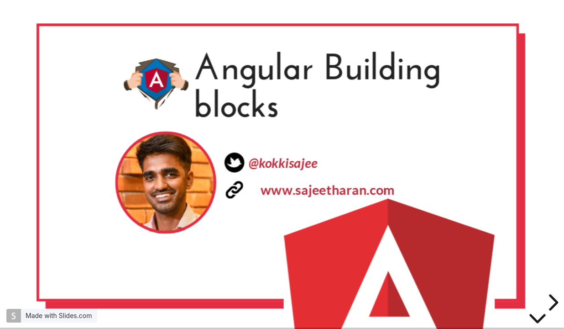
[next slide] (552, 302)
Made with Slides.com (59, 315)
